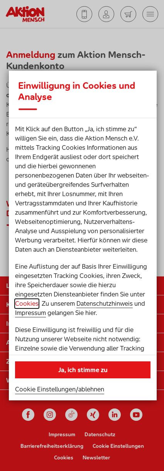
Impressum (30, 312)
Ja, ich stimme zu (83, 370)
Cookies (27, 303)
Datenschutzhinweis (104, 303)
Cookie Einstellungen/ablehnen (59, 389)
